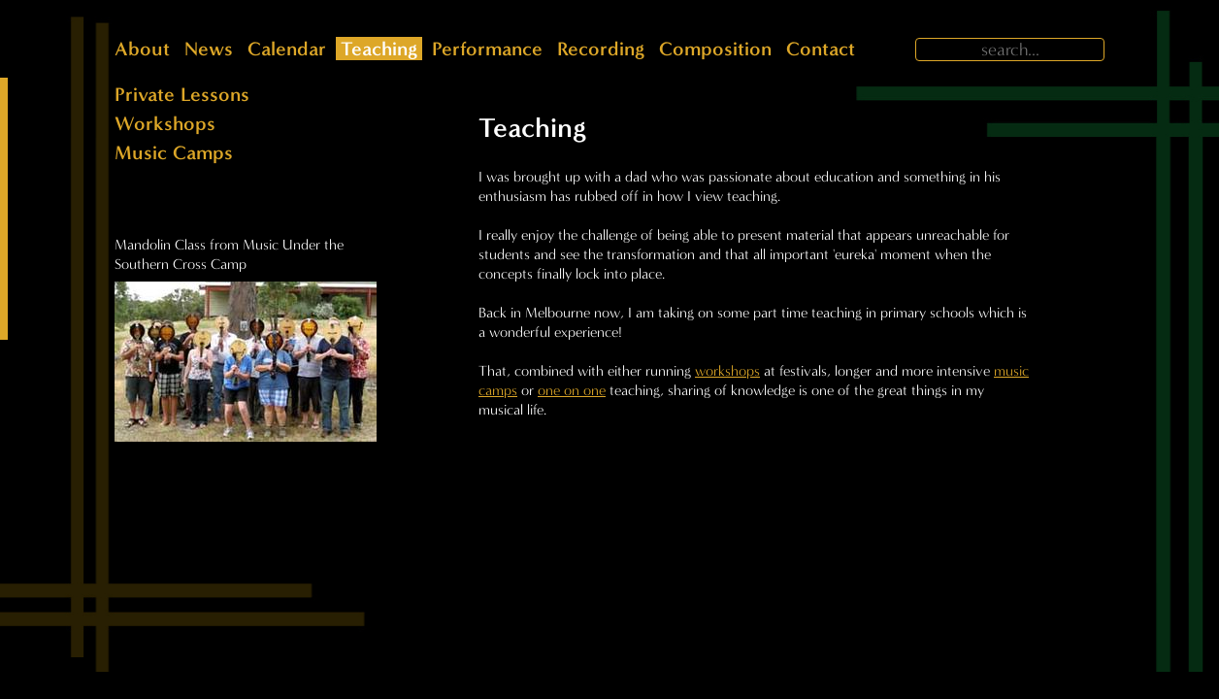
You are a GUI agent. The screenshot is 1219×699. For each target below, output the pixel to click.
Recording (600, 48)
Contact (820, 48)
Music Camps (174, 152)
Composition (715, 48)
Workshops (165, 123)
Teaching (379, 48)
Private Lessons (182, 94)
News (208, 48)
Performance (487, 48)
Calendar (286, 48)
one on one (572, 390)
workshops (727, 371)
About (142, 48)
